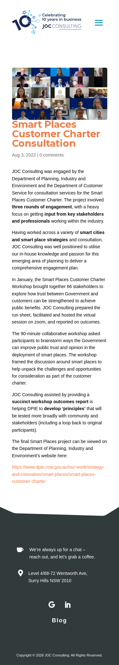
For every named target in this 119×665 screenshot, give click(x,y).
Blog (59, 620)
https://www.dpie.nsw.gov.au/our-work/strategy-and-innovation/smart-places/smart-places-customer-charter (58, 474)
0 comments (51, 154)
